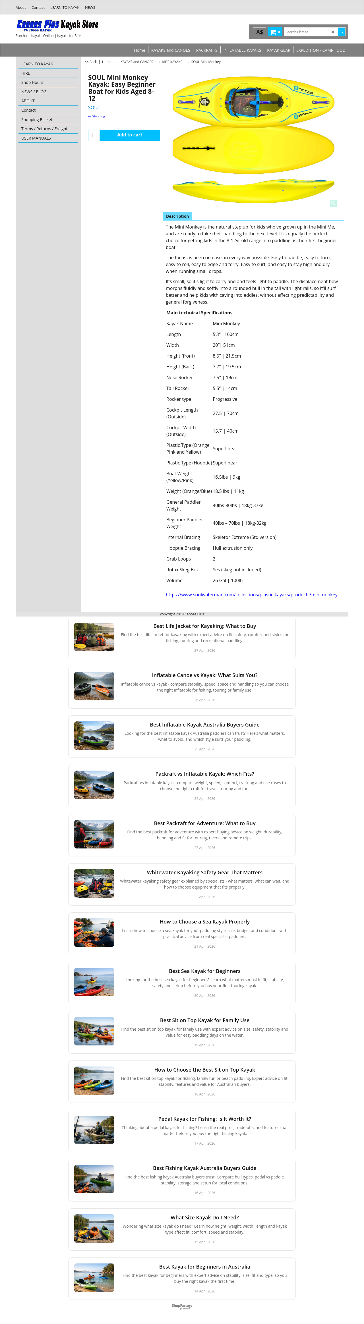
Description (177, 216)
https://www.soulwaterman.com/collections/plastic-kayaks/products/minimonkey (252, 595)
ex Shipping (96, 116)
